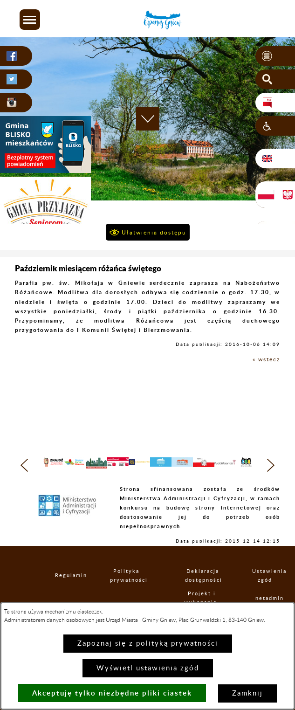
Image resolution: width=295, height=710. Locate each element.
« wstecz (266, 359)
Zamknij (247, 693)
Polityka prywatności (126, 591)
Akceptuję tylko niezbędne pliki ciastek (112, 693)
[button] (30, 19)
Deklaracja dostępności (202, 591)
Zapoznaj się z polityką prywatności (147, 643)
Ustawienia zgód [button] (264, 591)
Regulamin (63, 590)
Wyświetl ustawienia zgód (147, 668)
